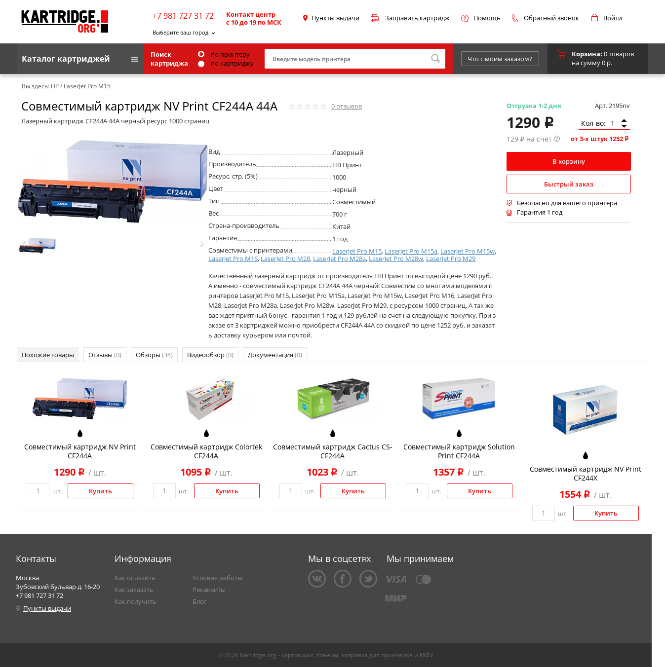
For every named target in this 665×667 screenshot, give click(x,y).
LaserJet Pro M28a (339, 258)
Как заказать (134, 589)
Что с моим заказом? (500, 58)
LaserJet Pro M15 (357, 251)
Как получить (135, 601)
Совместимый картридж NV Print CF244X (585, 473)
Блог (200, 601)
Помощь (487, 17)
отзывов (346, 106)
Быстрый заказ (568, 184)
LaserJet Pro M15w (467, 251)
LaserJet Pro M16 (233, 258)
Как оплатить (135, 577)
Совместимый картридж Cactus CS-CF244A (332, 451)
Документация (275, 354)
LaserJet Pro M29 (450, 258)
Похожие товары (48, 354)
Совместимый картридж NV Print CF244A (80, 451)
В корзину (568, 161)
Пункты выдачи (335, 17)
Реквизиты (209, 589)
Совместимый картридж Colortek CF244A (206, 451)
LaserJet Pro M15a (411, 251)
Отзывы (104, 354)
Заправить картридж (417, 17)
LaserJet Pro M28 (285, 258)
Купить (100, 490)
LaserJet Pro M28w (396, 258)
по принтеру (224, 54)
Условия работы (217, 577)
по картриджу (226, 63)
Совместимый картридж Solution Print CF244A (459, 451)
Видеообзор (210, 354)
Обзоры (154, 354)
